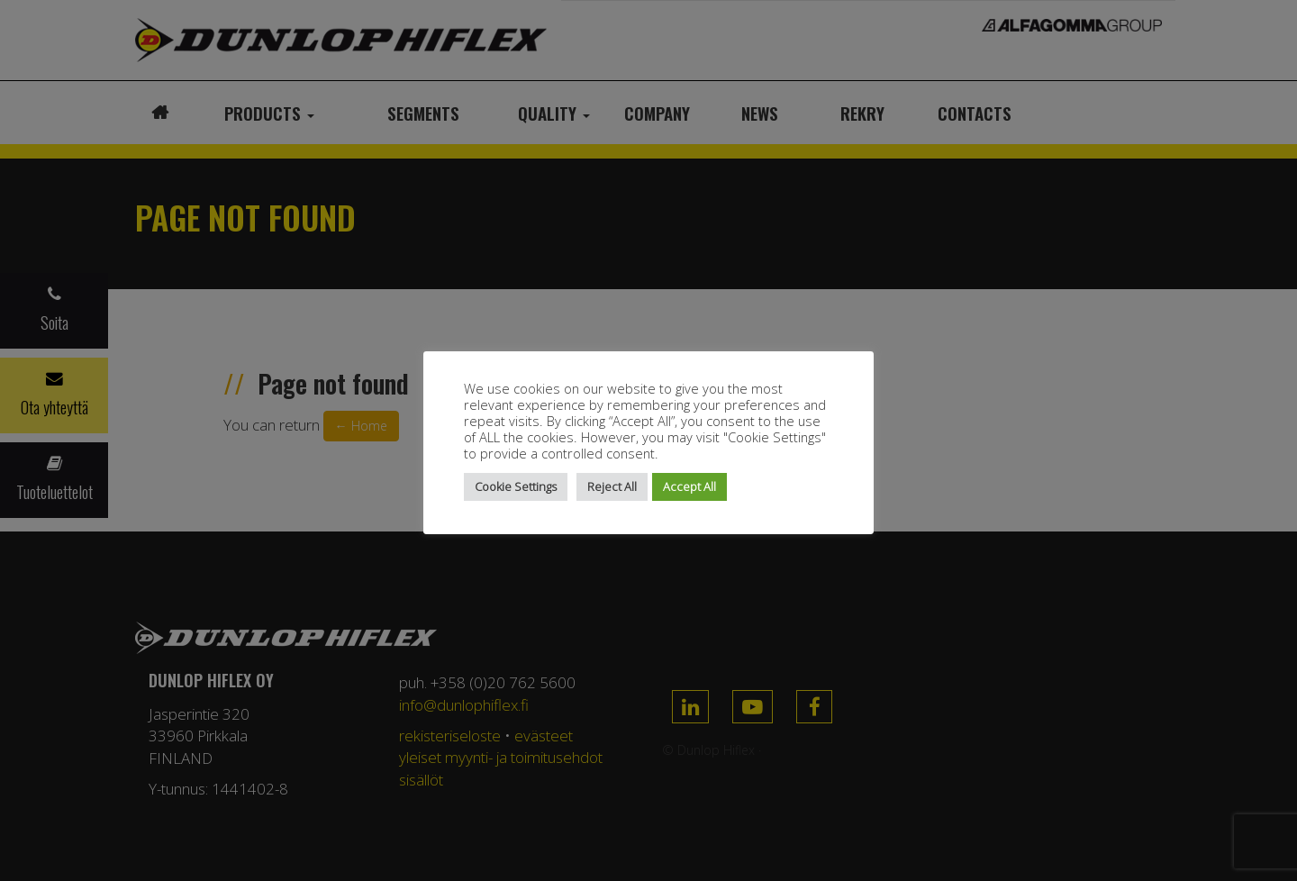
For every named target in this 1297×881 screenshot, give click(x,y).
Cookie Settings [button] (516, 486)
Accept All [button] (689, 486)
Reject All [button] (612, 486)
